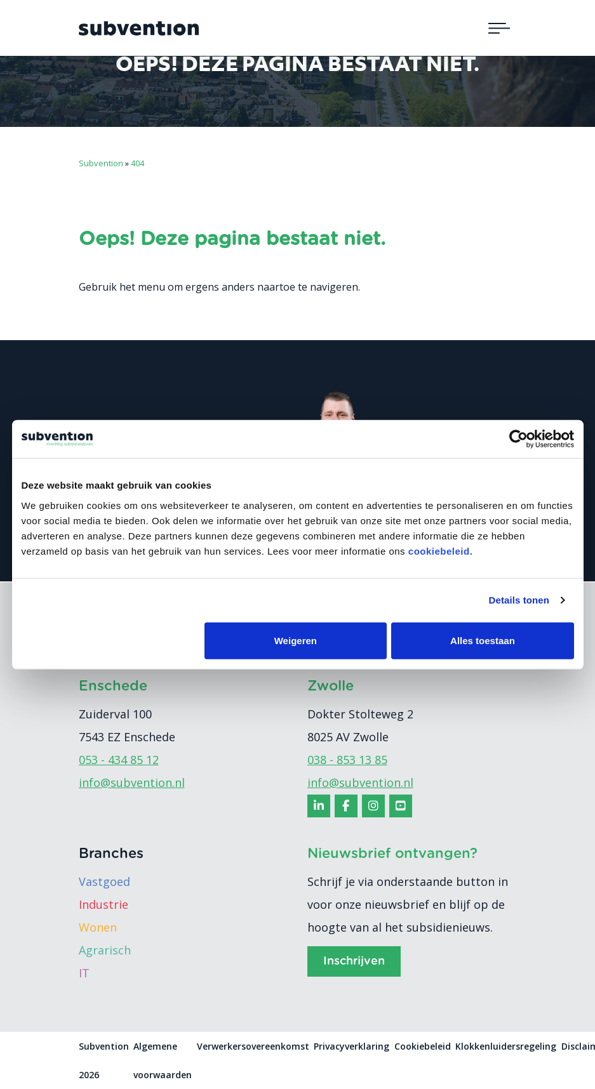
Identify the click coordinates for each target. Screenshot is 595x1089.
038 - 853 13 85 (347, 759)
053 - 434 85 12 (119, 759)
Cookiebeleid (422, 1046)
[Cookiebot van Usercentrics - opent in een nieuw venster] (518, 439)
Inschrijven (354, 961)
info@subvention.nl (132, 782)
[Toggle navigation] (499, 28)
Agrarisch (105, 950)
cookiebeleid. (440, 550)
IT (84, 972)
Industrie (103, 904)
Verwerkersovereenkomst (253, 1046)
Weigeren (295, 640)
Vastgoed (104, 881)
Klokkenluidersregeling (505, 1046)
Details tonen (519, 600)
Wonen (98, 927)
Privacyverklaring (351, 1046)
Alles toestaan (482, 640)
